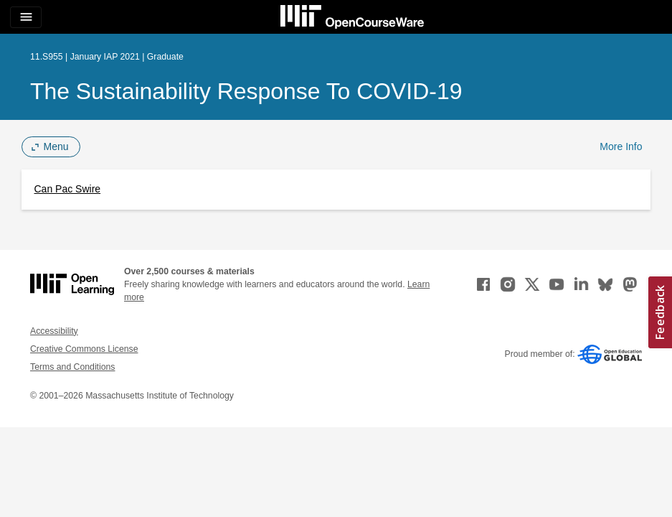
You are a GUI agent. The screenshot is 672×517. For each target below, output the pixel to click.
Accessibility (54, 331)
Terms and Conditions (72, 367)
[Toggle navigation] (26, 17)
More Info (621, 146)
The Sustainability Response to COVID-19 (246, 91)
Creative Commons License (84, 349)
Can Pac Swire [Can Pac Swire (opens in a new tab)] (67, 189)
